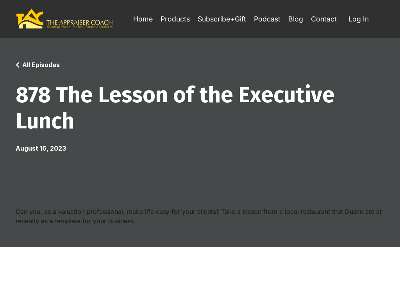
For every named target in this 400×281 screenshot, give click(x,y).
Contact (323, 19)
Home (138, 19)
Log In (358, 19)
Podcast (266, 19)
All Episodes (41, 65)
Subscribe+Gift (220, 19)
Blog (295, 19)
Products (171, 19)
